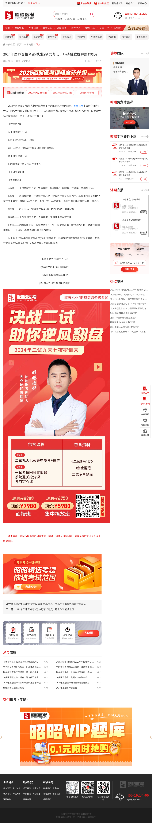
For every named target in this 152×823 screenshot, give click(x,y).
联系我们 (27, 794)
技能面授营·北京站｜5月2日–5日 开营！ (128, 304)
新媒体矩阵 (117, 3)
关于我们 (27, 788)
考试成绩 (16, 788)
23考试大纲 (70, 19)
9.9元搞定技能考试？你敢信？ (124, 313)
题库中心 (56, 788)
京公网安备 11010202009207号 (84, 817)
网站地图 (36, 794)
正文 (38, 44)
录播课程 (47, 794)
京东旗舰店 (103, 3)
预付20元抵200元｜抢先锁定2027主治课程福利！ (129, 299)
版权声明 (27, 799)
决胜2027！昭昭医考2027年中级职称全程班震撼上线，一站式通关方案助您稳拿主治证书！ (75, 662)
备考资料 (28, 44)
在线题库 (33, 28)
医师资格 (10, 36)
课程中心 (19, 28)
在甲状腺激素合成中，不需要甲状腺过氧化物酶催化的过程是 (129, 332)
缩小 (88, 61)
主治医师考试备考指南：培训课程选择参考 (22, 667)
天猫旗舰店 (85, 3)
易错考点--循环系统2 (131, 199)
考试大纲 (16, 794)
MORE (143, 53)
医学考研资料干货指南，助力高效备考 (21, 672)
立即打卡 (129, 269)
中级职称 (112, 37)
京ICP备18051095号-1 (64, 817)
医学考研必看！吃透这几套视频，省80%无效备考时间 (75, 672)
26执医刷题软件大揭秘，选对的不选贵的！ (22, 678)
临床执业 (24, 36)
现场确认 (7, 799)
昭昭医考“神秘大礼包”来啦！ (123, 322)
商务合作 (130, 3)
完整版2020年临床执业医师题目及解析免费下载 (133, 173)
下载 (144, 152)
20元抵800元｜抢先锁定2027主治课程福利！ (129, 295)
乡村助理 (126, 37)
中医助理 (81, 37)
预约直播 (143, 212)
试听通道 (61, 28)
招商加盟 (36, 788)
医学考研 (53, 36)
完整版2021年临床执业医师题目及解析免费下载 (133, 160)
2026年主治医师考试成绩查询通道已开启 (22, 683)
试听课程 (47, 799)
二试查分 (59, 19)
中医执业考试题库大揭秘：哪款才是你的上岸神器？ (75, 667)
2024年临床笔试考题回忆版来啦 (124, 327)
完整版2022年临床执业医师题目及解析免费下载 (133, 146)
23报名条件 (82, 19)
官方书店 (76, 28)
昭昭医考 (26, 61)
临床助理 (38, 36)
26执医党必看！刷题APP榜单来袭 (71, 678)
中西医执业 (96, 37)
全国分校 (104, 28)
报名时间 (7, 788)
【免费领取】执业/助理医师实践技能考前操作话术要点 (22, 662)
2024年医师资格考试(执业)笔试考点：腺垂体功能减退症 (40, 609)
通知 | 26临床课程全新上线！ (123, 318)
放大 (98, 61)
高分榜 (117, 28)
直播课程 (47, 788)
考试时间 (7, 794)
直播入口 (47, 28)
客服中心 (142, 3)
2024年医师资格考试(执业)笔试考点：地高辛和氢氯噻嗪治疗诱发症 (46, 604)
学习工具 (90, 28)
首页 (7, 28)
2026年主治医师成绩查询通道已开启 (73, 683)
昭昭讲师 (119, 63)
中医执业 (67, 37)
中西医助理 (142, 37)
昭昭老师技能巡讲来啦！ (14, 688)
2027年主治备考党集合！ (67, 688)
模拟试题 (56, 794)
